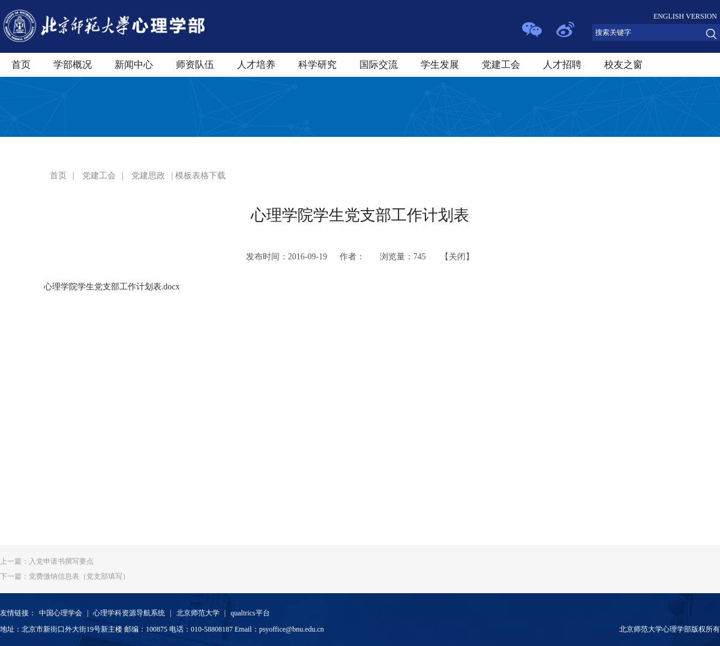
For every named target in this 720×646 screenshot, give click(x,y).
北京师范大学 (198, 613)
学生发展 (440, 64)
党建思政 (148, 175)
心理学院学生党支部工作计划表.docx (112, 286)
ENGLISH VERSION (685, 16)
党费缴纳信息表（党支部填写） (65, 576)
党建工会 (501, 64)
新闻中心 (134, 64)
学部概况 (72, 64)
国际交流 (378, 64)
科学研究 (317, 64)
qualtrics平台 (249, 613)
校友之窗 (623, 64)
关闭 (457, 256)
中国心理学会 (60, 613)
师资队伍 (195, 64)
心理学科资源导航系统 (129, 613)
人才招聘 (562, 64)
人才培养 (256, 64)
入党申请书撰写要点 (47, 561)
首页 (21, 64)
